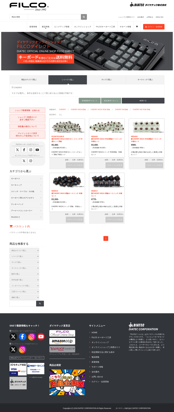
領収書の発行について (27, 126)
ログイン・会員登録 (153, 27)
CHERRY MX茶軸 (121, 109)
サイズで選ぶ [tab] (106, 80)
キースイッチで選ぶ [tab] (145, 80)
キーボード (15, 179)
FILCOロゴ (15, 217)
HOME (94, 332)
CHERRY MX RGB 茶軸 (141, 109)
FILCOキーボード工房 (105, 27)
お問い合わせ (97, 377)
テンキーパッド (17, 204)
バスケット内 (20, 226)
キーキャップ (16, 185)
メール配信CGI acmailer (35, 377)
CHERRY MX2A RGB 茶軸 (100, 109)
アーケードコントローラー (21, 211)
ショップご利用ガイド (126, 17)
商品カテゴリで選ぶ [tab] (28, 80)
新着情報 (33, 27)
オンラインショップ (82, 27)
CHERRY (17, 87)
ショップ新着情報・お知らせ (27, 110)
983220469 (36, 372)
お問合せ (150, 17)
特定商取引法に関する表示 (103, 352)
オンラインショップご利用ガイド (106, 347)
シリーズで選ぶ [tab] (67, 80)
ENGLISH (159, 17)
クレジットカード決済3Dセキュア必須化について (27, 134)
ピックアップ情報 (61, 27)
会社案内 (140, 17)
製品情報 (45, 27)
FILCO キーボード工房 (101, 337)
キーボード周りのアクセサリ (22, 198)
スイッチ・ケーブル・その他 (22, 191)
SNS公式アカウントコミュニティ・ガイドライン (26, 358)
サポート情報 (125, 27)
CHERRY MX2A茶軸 (78, 109)
